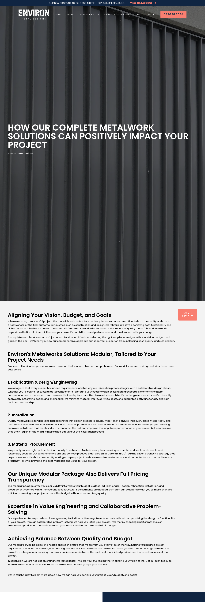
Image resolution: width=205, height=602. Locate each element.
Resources (126, 14)
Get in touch (15, 575)
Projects (109, 14)
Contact (152, 14)
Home (59, 14)
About (70, 14)
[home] (34, 14)
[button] (89, 14)
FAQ (139, 14)
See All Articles (187, 315)
